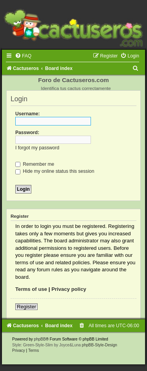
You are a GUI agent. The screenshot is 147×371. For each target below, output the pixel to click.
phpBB (40, 339)
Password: (27, 132)
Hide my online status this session (54, 171)
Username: (27, 113)
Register (26, 307)
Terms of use (31, 289)
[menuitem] (23, 56)
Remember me (34, 164)
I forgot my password (37, 148)
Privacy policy (68, 289)
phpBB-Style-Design (99, 345)
